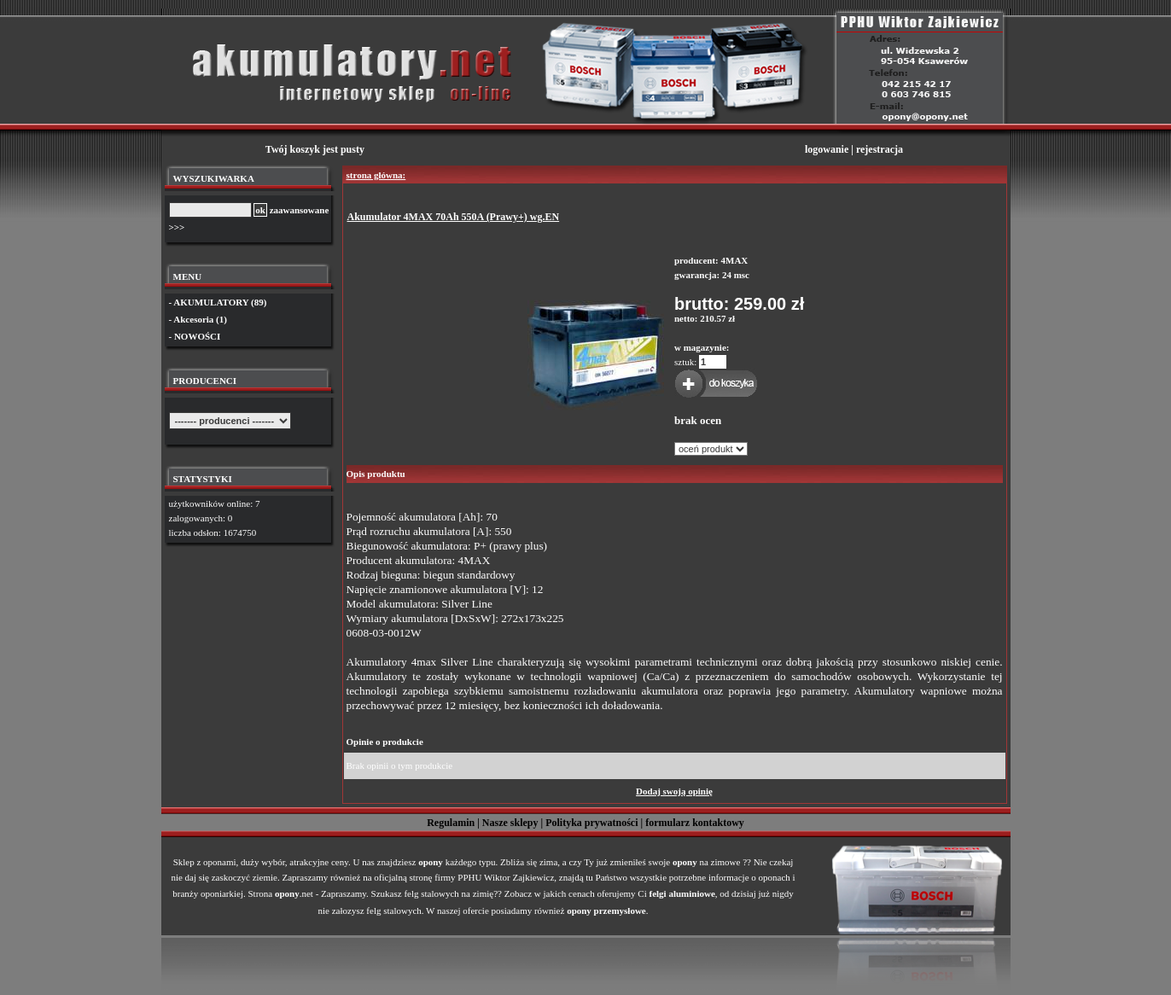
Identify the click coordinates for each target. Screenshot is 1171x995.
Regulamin (451, 823)
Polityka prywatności (591, 823)
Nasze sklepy (510, 823)
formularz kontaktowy (694, 823)
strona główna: (376, 175)
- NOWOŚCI (195, 336)
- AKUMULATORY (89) (218, 302)
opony (430, 862)
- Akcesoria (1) (198, 319)
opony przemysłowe (606, 910)
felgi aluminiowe (682, 893)
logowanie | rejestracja (854, 149)
